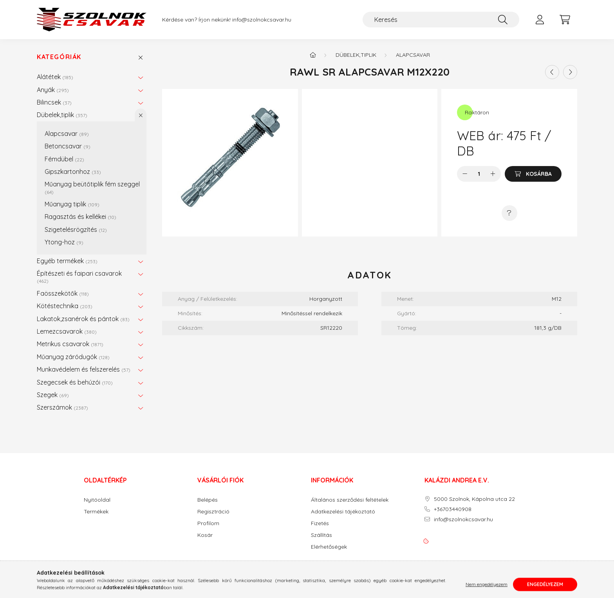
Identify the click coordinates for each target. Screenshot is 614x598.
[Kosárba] (533, 174)
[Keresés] (441, 19)
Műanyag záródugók (73, 357)
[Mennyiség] (479, 174)
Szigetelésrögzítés (76, 229)
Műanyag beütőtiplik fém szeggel (92, 187)
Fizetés (320, 523)
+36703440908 (452, 509)
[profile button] (539, 19)
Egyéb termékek (67, 261)
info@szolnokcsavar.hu (261, 19)
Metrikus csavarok (70, 344)
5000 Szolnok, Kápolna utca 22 (474, 499)
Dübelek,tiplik (62, 115)
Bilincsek (54, 102)
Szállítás (321, 535)
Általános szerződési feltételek (349, 500)
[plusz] (493, 174)
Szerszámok (62, 407)
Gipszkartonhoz (73, 171)
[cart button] (564, 19)
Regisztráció (213, 511)
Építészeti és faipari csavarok (79, 276)
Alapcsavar (67, 133)
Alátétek (55, 77)
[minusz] (465, 174)
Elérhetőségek (329, 547)
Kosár (205, 535)
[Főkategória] (313, 54)
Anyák (53, 90)
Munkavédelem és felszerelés (83, 369)
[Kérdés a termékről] (509, 213)
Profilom (208, 523)
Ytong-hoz (64, 242)
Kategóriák (59, 57)
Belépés (207, 500)
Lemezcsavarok (67, 331)
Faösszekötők (63, 293)
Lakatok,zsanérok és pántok (83, 319)
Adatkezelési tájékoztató (343, 511)
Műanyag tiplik (72, 204)
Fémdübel (64, 159)
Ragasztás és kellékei (80, 216)
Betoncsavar (67, 146)
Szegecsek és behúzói (75, 382)
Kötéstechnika (64, 306)
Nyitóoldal (97, 500)
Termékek (96, 511)
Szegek (53, 395)
